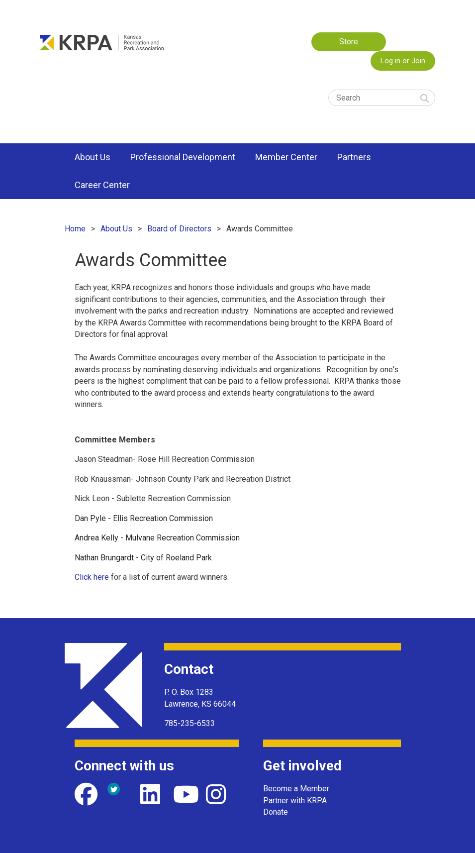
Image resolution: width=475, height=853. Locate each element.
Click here (92, 577)
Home (75, 228)
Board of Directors (179, 228)
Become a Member (296, 788)
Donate (275, 812)
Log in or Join (402, 60)
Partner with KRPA (295, 800)
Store (348, 41)
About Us (116, 228)
